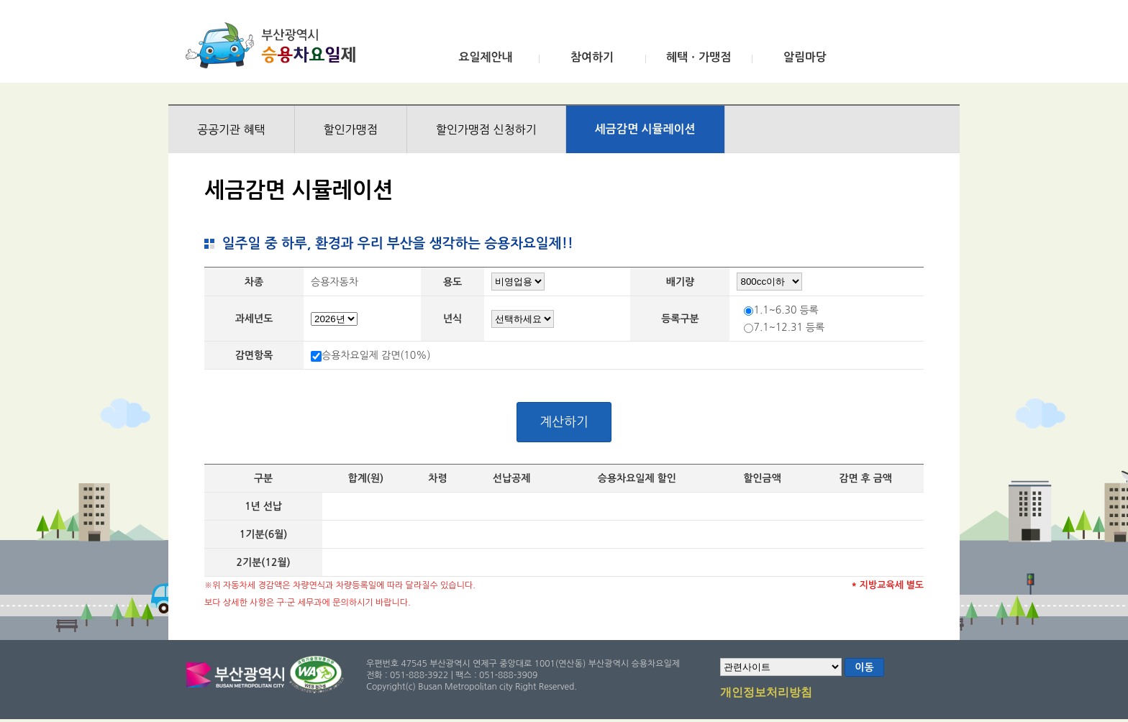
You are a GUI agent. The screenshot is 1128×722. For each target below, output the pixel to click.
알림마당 (805, 57)
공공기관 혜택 (231, 129)
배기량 (680, 282)
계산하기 (564, 422)
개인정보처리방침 (766, 693)
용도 (452, 282)
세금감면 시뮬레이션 (645, 129)
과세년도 (254, 319)
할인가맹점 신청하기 (486, 129)
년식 (452, 319)
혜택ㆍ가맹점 (698, 57)
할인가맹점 (351, 129)
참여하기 (592, 57)
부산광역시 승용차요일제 (275, 45)
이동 (864, 667)
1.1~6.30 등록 (785, 310)
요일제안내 (485, 57)
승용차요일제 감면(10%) (376, 355)
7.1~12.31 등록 (788, 327)
